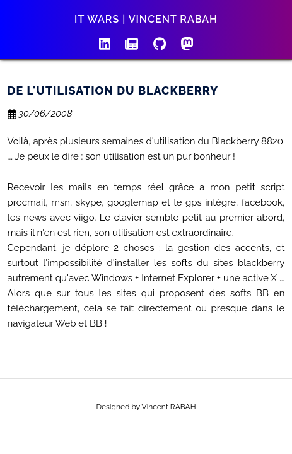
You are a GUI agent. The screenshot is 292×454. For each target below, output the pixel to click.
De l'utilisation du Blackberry (113, 90)
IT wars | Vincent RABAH (146, 19)
